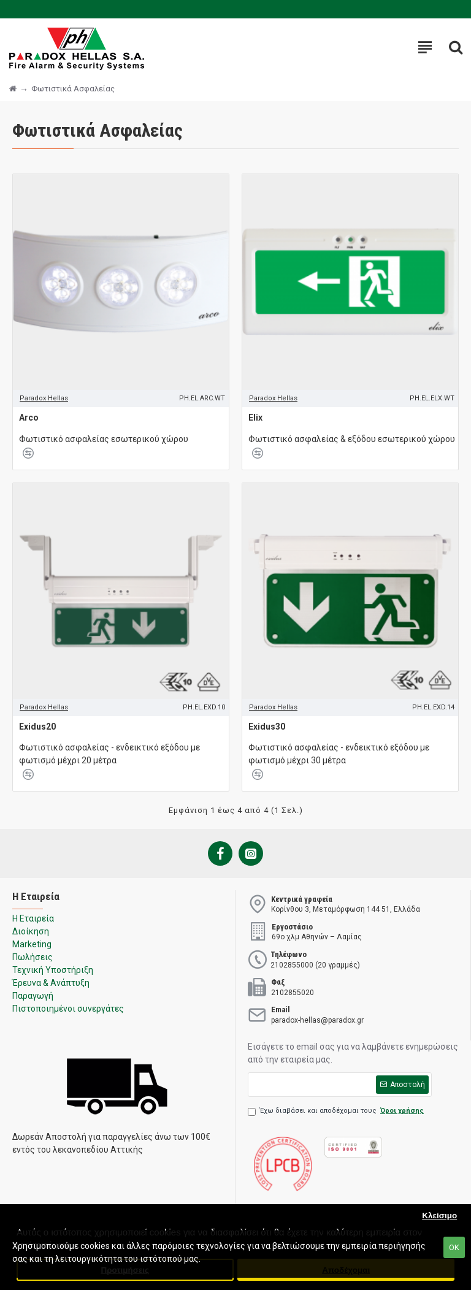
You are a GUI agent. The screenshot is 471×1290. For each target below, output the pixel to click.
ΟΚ (454, 1247)
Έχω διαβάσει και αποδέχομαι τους (337, 1111)
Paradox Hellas (44, 398)
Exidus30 (266, 726)
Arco (29, 417)
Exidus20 (37, 726)
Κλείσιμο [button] (439, 1215)
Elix (255, 417)
